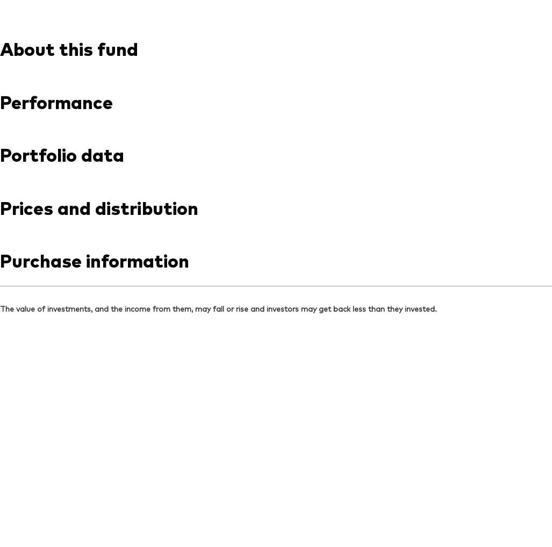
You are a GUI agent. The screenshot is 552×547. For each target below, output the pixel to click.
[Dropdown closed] (35, 10)
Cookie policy (188, 513)
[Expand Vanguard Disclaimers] (276, 226)
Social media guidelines (264, 513)
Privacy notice (130, 513)
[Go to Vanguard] (46, 433)
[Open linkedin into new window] (26, 337)
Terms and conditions (56, 513)
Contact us (445, 10)
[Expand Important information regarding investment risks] (276, 274)
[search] (524, 48)
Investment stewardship (359, 513)
